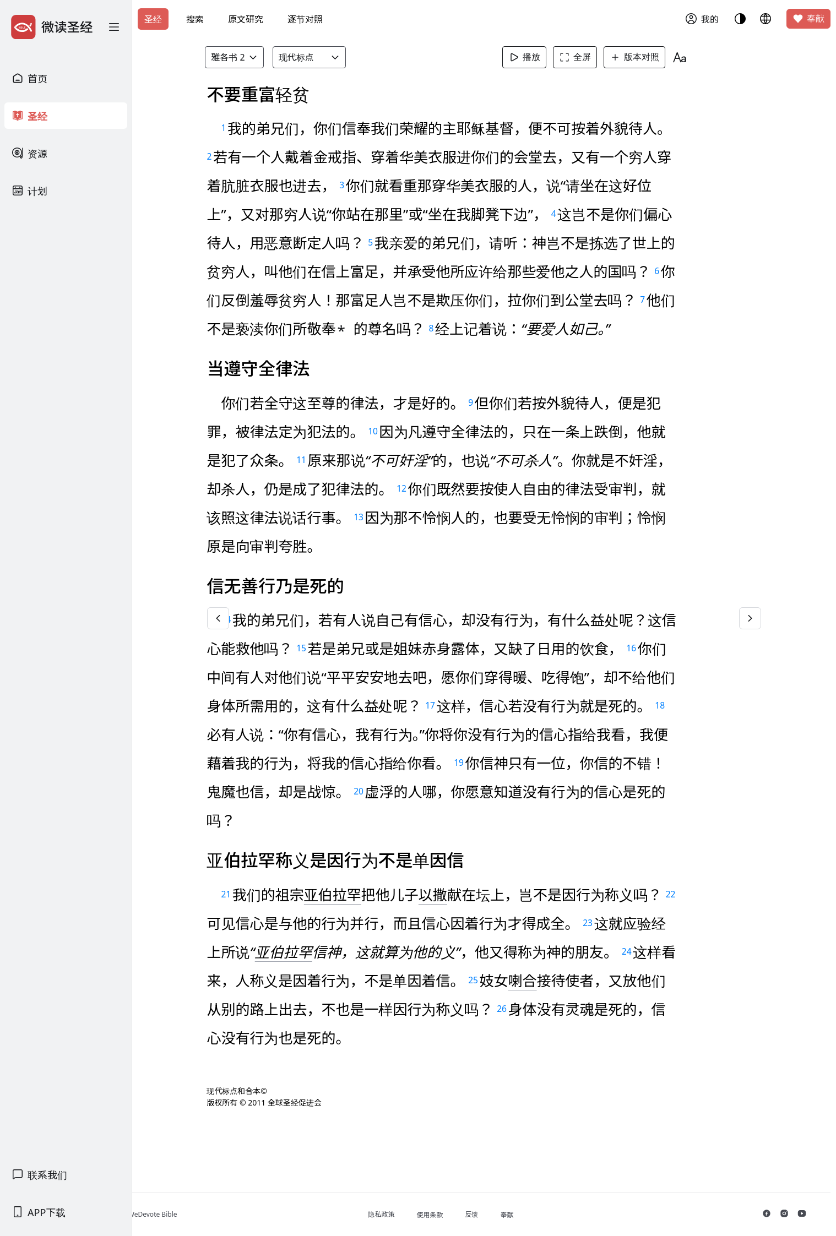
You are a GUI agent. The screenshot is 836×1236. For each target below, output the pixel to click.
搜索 (195, 19)
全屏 (589, 57)
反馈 (508, 1214)
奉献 (808, 18)
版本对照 (649, 57)
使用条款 (467, 1214)
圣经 (153, 19)
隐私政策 (418, 1214)
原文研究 (245, 19)
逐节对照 (305, 19)
